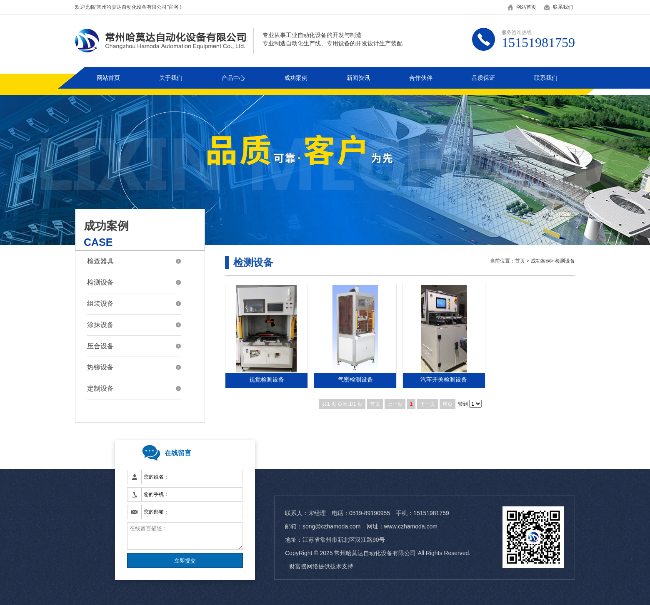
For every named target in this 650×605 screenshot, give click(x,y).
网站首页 (526, 7)
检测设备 (100, 282)
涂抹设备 (100, 324)
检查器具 (100, 261)
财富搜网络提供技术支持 (321, 566)
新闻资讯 (358, 77)
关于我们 (170, 77)
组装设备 (100, 303)
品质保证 (483, 77)
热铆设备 (100, 367)
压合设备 (100, 346)
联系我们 (563, 7)
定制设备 (100, 388)
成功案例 (296, 77)
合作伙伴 (420, 77)
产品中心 (233, 77)
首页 (520, 261)
